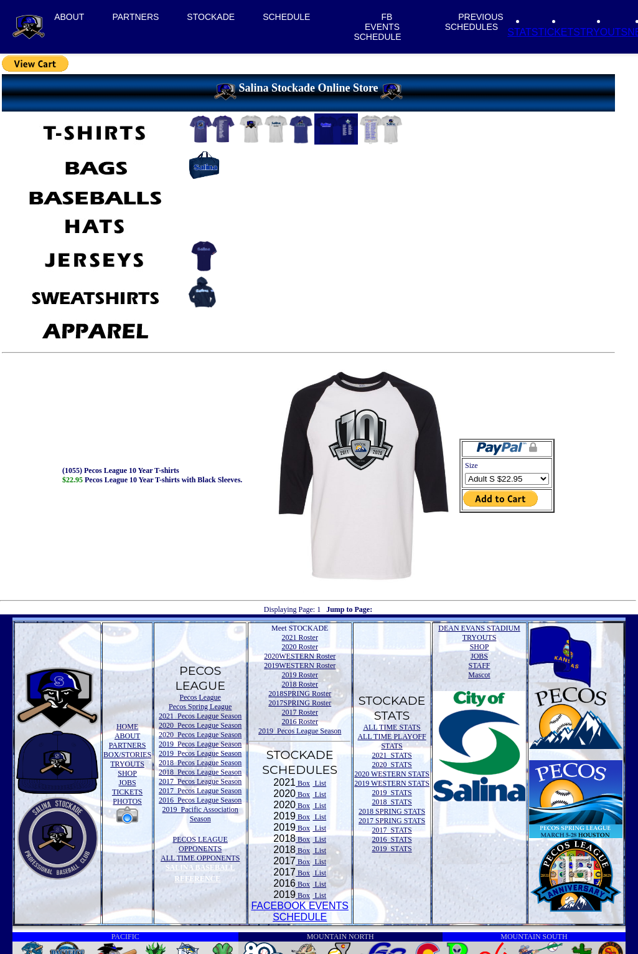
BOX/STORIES (127, 754)
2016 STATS (391, 839)
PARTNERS (135, 17)
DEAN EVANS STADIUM (479, 628)
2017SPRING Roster (299, 703)
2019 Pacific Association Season (200, 814)
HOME (127, 726)
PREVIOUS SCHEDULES (474, 22)
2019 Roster (300, 674)
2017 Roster (300, 712)
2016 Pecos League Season (200, 800)
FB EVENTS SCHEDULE (377, 27)
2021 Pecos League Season (200, 716)
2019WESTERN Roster (299, 665)
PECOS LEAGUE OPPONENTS (200, 844)
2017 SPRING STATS (392, 820)
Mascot (479, 674)
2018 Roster (300, 684)
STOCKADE (211, 17)
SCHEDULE (286, 17)
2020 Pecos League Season (200, 725)
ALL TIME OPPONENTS (200, 858)
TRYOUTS (603, 32)
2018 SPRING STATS (392, 811)
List (319, 783)
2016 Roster (300, 721)
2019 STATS (391, 792)
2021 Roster (300, 637)
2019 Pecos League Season (200, 744)
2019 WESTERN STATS (391, 783)
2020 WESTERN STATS (391, 774)
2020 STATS (391, 764)
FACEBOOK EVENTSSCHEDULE (299, 911)
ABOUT (69, 17)
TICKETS (559, 32)
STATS (522, 32)
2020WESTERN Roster (299, 656)
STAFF (479, 665)
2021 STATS (391, 755)
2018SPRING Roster (299, 693)
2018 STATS (391, 802)
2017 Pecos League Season (200, 781)
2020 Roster (300, 646)
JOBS (127, 782)
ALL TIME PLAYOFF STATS (391, 741)
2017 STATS (391, 830)
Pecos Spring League (200, 706)
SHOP (127, 773)
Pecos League (200, 697)
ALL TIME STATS (391, 727)
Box (303, 783)
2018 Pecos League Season (200, 762)
